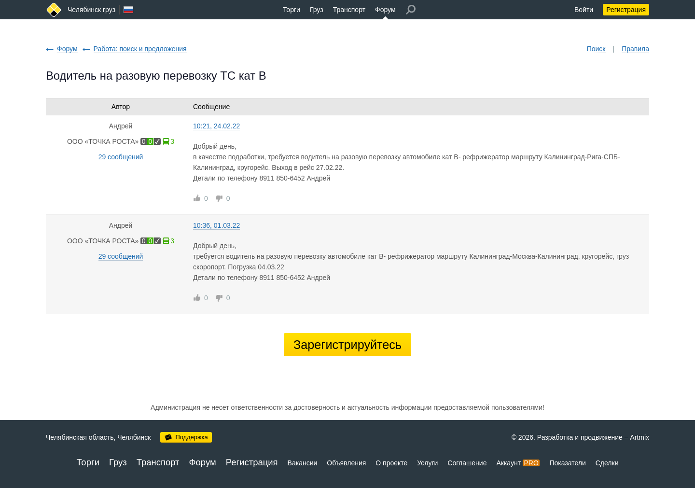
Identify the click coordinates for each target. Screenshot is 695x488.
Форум (385, 10)
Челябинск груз (91, 10)
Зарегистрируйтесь (347, 344)
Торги (291, 10)
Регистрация (626, 10)
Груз (316, 10)
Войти (583, 10)
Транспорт (349, 10)
